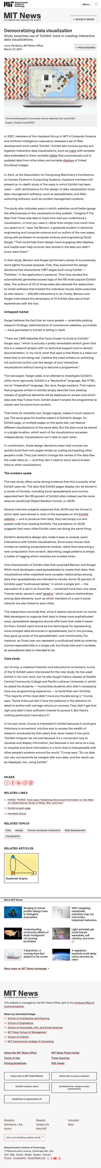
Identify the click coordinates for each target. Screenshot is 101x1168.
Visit (6, 1154)
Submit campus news (26, 1086)
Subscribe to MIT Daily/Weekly (27, 1076)
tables (53, 155)
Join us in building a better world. (24, 1137)
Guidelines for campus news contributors (74, 1087)
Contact (47, 1154)
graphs (48, 593)
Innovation (73, 1120)
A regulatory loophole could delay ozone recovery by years (84, 955)
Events (19, 1154)
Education (9, 1120)
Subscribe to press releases (74, 1076)
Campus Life (42, 1124)
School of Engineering (20, 1023)
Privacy (8, 1158)
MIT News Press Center (65, 1052)
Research (41, 1120)
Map (12, 1154)
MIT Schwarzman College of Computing (31, 1041)
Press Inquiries (60, 1058)
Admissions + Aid (13, 1124)
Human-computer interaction (44, 830)
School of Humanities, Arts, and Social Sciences (35, 1027)
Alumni (7, 1128)
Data (8, 830)
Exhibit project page (19, 808)
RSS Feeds (57, 1063)
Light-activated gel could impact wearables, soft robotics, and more (83, 934)
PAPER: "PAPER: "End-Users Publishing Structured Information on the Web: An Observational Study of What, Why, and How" (51, 801)
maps (72, 150)
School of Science (18, 1036)
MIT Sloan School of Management (27, 1032)
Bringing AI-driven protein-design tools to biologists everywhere (35, 913)
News (71, 1124)
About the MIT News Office (20, 1052)
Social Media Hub (36, 1158)
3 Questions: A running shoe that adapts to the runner (35, 953)
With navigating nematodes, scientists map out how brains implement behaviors (84, 914)
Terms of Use (12, 1058)
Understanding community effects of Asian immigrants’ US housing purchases (35, 935)
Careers (37, 1154)
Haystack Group (17, 813)
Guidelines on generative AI (27, 1099)
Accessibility (19, 1158)
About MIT (41, 1128)
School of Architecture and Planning (28, 1018)
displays (68, 160)
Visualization (13, 836)
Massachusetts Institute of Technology (24, 1147)
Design (19, 830)
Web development (75, 830)
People (28, 1154)
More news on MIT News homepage (25, 968)
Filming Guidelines (15, 1063)
